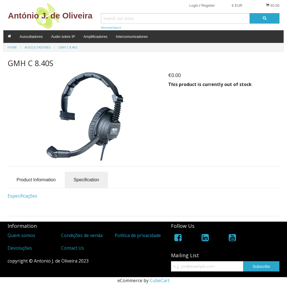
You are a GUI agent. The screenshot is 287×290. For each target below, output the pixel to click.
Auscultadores (31, 36)
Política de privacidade (138, 235)
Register (208, 5)
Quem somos (21, 235)
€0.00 (272, 5)
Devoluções (20, 248)
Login (193, 5)
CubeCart (160, 280)
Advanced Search (111, 27)
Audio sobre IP (63, 36)
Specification (86, 179)
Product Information (36, 179)
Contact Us (72, 248)
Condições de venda (82, 235)
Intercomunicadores (132, 36)
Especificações (22, 196)
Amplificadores (95, 36)
